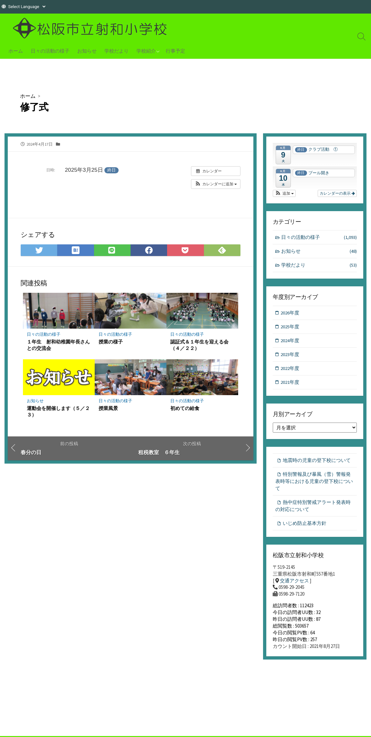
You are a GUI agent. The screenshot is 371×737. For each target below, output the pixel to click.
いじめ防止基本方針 (304, 526)
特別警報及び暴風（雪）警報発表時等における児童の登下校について (314, 483)
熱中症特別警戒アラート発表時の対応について (313, 508)
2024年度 (290, 341)
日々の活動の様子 (50, 51)
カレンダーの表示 (337, 193)
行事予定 (175, 51)
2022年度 (290, 369)
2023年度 (290, 356)
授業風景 (108, 409)
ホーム (15, 51)
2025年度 (290, 327)
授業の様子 (111, 342)
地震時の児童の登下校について (317, 462)
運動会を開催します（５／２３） (58, 412)
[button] (215, 184)
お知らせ (87, 51)
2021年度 (290, 384)
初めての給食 (184, 409)
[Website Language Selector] (27, 6)
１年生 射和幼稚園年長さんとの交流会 (58, 345)
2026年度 (290, 313)
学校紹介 (146, 51)
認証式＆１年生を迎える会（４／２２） (199, 345)
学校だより (116, 51)
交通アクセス (294, 584)
